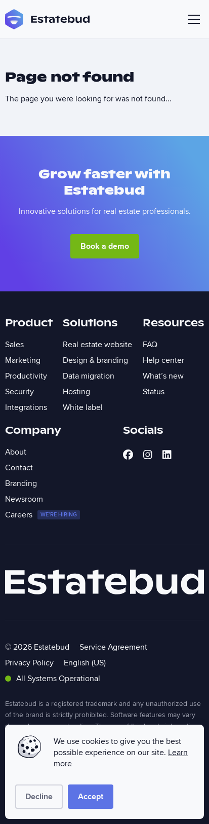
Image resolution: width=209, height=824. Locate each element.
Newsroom (24, 499)
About (15, 452)
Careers (42, 515)
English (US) (85, 663)
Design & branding (95, 360)
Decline (39, 797)
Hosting (76, 392)
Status (153, 392)
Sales (14, 345)
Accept (90, 797)
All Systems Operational (52, 678)
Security (19, 392)
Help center (163, 360)
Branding (21, 483)
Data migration (88, 376)
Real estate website (97, 345)
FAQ (150, 345)
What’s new (163, 376)
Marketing (22, 360)
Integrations (26, 407)
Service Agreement (113, 647)
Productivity (26, 376)
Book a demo (104, 246)
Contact (19, 468)
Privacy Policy (29, 663)
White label (83, 407)
